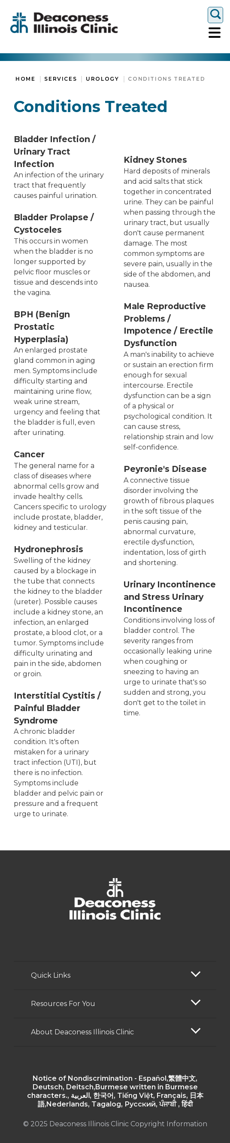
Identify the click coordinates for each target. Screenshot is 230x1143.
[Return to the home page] (64, 22)
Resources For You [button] (63, 1004)
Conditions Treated (166, 79)
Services (60, 79)
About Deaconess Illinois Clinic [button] (82, 1032)
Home (25, 79)
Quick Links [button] (50, 975)
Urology (102, 79)
